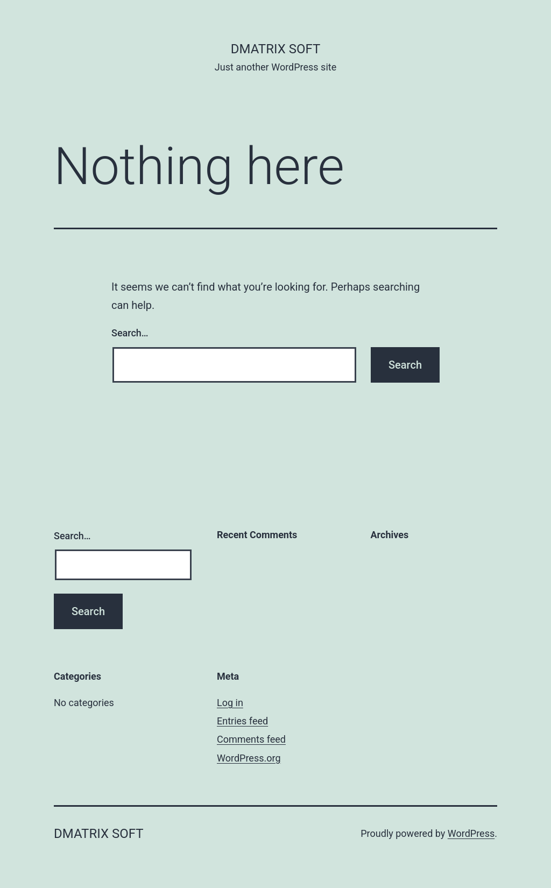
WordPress (471, 833)
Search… (130, 333)
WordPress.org (249, 758)
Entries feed (242, 721)
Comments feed (251, 739)
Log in (230, 702)
